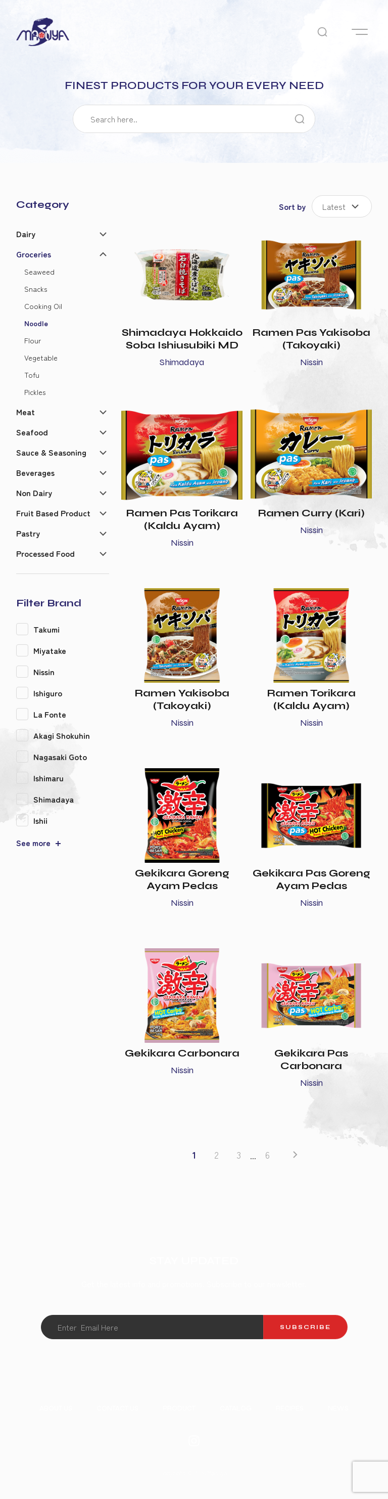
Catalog (236, 1408)
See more (33, 842)
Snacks (35, 288)
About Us (55, 1408)
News (338, 1408)
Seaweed (39, 271)
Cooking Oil (43, 305)
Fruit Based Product (53, 513)
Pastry (28, 533)
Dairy (25, 234)
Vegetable (41, 357)
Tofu (31, 374)
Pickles (34, 391)
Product (179, 1408)
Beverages (35, 472)
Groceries (33, 254)
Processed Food (45, 553)
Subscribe (305, 1327)
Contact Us (117, 1408)
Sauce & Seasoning (51, 452)
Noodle (36, 323)
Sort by (292, 206)
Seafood (32, 432)
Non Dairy (34, 493)
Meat (25, 412)
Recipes (290, 1408)
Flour (32, 340)
